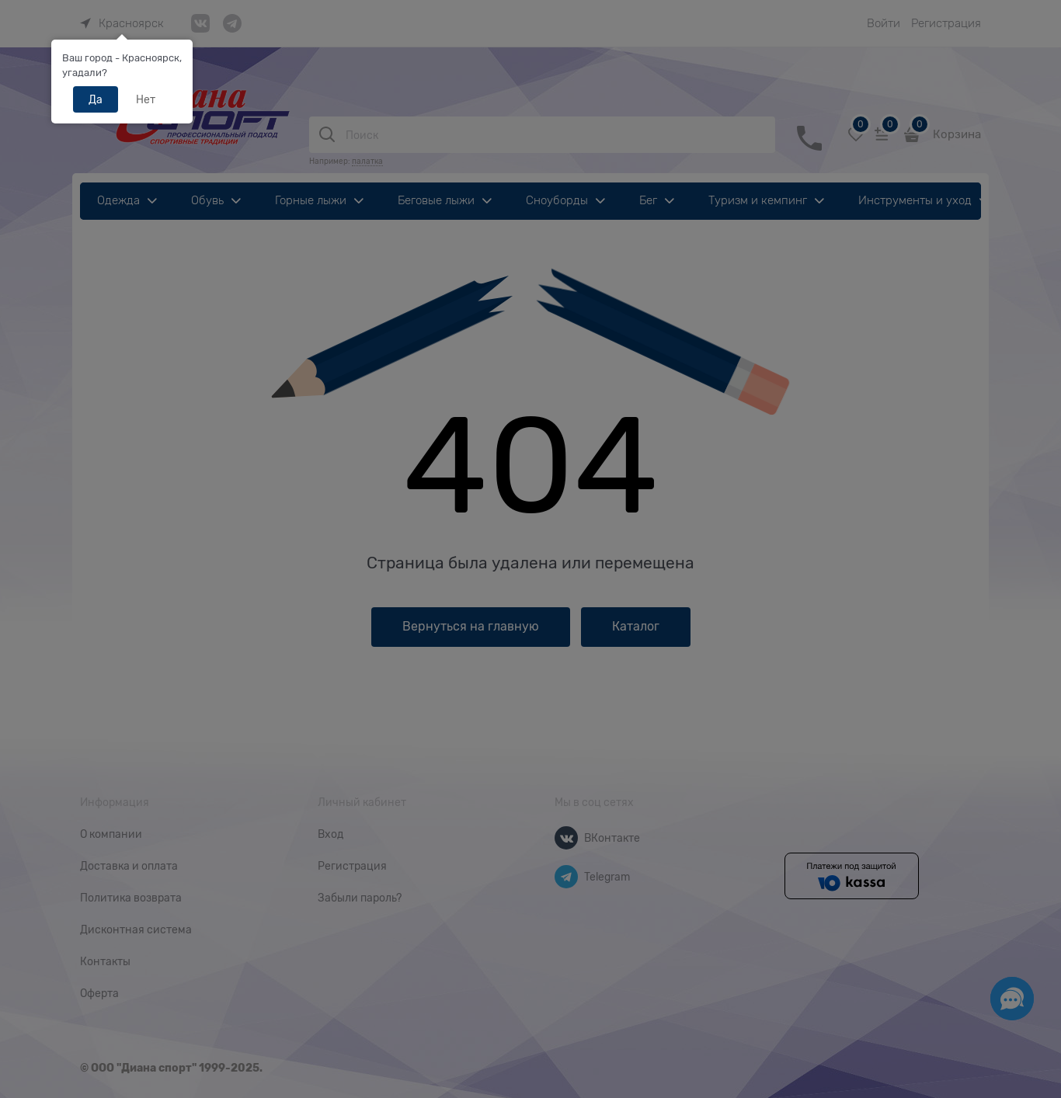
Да (96, 99)
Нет (145, 99)
